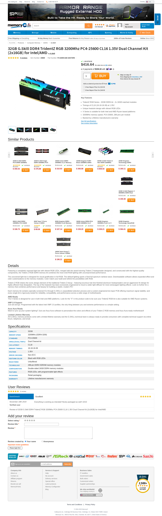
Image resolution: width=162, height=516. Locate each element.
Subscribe (67, 464)
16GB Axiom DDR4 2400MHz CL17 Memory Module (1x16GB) (63, 161)
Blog (33, 2)
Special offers (50, 481)
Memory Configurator (52, 487)
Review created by (16, 441)
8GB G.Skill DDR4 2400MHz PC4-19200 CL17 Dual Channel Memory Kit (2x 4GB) (20, 222)
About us (14, 473)
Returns (13, 481)
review (36, 227)
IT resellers (84, 473)
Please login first (15, 448)
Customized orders (86, 481)
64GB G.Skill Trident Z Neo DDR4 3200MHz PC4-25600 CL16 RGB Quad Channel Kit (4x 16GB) (105, 161)
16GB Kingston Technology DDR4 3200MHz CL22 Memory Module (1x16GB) (127, 161)
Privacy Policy (90, 504)
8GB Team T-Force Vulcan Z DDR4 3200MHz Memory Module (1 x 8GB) (40, 222)
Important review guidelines (18, 445)
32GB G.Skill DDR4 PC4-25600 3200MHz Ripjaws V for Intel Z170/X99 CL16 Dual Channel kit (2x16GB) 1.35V (20, 161)
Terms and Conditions (74, 504)
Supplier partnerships (87, 484)
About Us (27, 2)
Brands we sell (16, 484)
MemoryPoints (16, 487)
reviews (15, 166)
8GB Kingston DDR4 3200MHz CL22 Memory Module (63, 222)
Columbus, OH (137, 77)
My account (129, 27)
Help (20, 2)
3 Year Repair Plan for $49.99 (94, 90)
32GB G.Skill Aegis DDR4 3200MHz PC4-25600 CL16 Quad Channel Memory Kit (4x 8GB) (42, 161)
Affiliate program (16, 478)
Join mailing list (12, 2)
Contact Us (40, 2)
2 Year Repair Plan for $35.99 (94, 87)
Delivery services (51, 478)
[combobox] (59, 25)
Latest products (50, 484)
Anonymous (48, 441)
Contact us (14, 476)
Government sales (86, 476)
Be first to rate (58, 165)
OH (106, 65)
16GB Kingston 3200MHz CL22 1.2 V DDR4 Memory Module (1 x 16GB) (105, 222)
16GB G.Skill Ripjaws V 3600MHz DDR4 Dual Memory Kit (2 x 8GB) (127, 192)
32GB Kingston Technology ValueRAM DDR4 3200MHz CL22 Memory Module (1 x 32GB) (126, 222)
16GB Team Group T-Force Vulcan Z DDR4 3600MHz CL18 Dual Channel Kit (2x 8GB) (62, 252)
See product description (89, 123)
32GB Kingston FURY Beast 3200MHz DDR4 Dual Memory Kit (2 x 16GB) (83, 161)
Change (99, 495)
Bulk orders (84, 478)
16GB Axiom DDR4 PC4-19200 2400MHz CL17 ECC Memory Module (84, 222)
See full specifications (88, 121)
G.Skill (52, 53)
